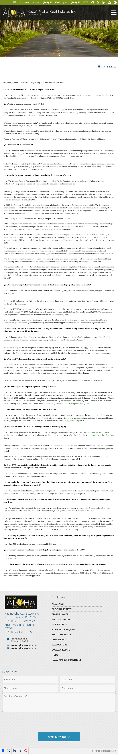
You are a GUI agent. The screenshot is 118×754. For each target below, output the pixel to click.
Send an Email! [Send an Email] (21, 2)
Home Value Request (63, 629)
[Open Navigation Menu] (113, 13)
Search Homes (60, 614)
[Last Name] (88, 679)
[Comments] (59, 702)
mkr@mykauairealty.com (24, 645)
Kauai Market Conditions (66, 659)
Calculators (59, 644)
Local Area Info (61, 649)
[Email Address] (88, 688)
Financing (58, 604)
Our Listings (59, 624)
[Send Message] (59, 736)
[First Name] (30, 679)
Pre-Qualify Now (61, 609)
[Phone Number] (30, 688)
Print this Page (107, 67)
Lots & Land (59, 639)
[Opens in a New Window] (92, 2)
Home (55, 654)
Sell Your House (61, 634)
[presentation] (59, 721)
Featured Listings (62, 619)
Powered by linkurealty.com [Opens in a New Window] (104, 751)
